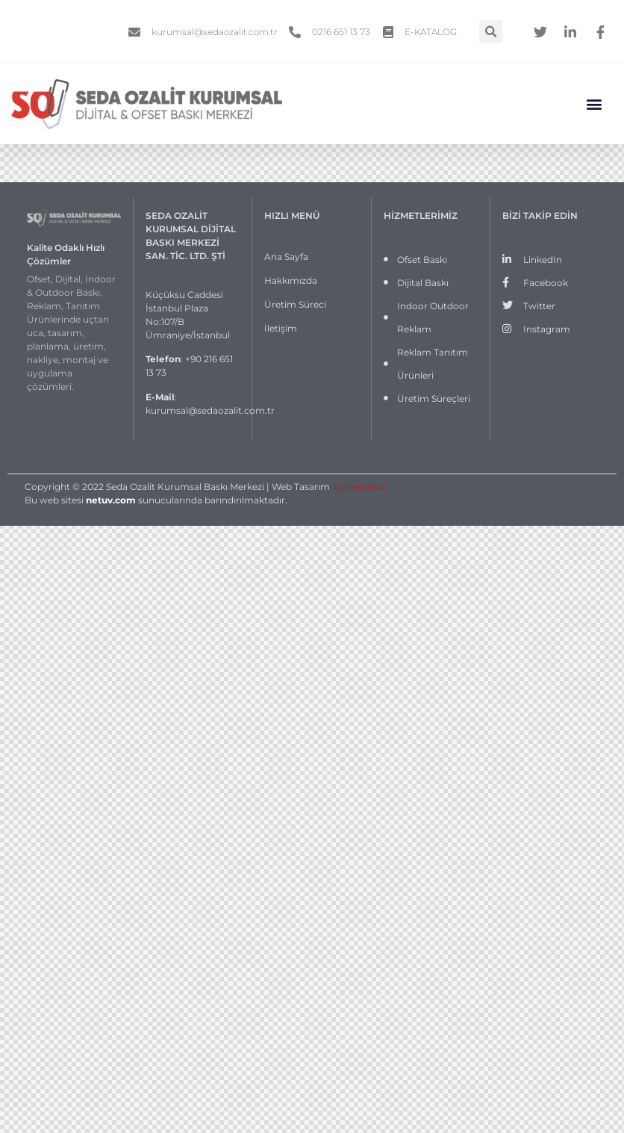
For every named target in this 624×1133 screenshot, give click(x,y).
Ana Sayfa (286, 256)
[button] (594, 104)
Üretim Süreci (295, 304)
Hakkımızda (290, 280)
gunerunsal (359, 486)
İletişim (280, 328)
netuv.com (111, 500)
